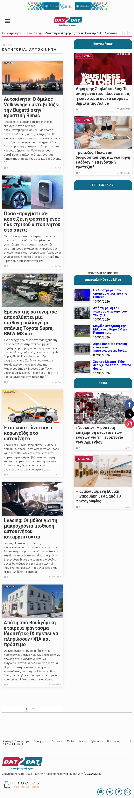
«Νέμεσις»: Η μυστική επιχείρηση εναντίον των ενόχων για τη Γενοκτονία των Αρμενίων (99, 435)
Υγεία (20, 744)
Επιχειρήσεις (103, 44)
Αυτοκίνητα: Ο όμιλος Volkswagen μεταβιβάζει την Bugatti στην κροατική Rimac (32, 107)
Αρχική (7, 741)
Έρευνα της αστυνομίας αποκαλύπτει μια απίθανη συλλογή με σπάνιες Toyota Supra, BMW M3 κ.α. (30, 323)
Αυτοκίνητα (55, 577)
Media (70, 741)
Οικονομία (57, 741)
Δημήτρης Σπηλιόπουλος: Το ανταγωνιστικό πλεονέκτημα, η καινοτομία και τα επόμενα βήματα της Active (103, 96)
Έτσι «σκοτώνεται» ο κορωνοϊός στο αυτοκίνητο (28, 433)
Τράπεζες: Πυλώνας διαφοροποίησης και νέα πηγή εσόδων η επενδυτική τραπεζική (103, 159)
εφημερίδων (112, 273)
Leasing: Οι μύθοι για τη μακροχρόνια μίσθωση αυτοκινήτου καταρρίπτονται (30, 529)
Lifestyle (56, 168)
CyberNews (97, 741)
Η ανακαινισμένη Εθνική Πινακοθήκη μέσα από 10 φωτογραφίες (98, 496)
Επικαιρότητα (22, 741)
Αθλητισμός (113, 741)
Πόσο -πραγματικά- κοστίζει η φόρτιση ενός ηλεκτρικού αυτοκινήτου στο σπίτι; (32, 222)
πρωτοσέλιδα (96, 273)
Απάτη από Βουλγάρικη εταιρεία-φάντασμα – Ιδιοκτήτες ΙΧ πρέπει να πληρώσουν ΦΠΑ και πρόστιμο (31, 633)
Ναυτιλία (8, 744)
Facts (127, 448)
